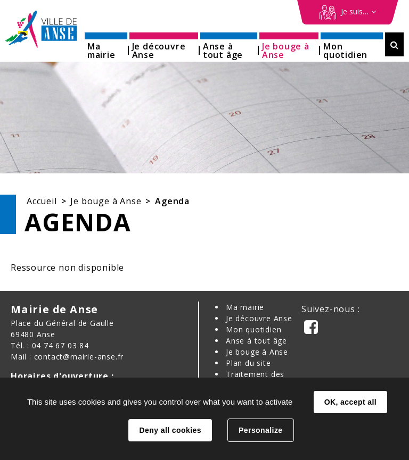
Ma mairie (245, 307)
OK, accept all (350, 402)
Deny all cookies (170, 430)
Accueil (42, 201)
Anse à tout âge (256, 341)
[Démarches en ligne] (347, 12)
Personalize (260, 430)
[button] (106, 47)
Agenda (172, 201)
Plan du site (248, 363)
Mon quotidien (253, 329)
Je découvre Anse (259, 318)
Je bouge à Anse (105, 201)
